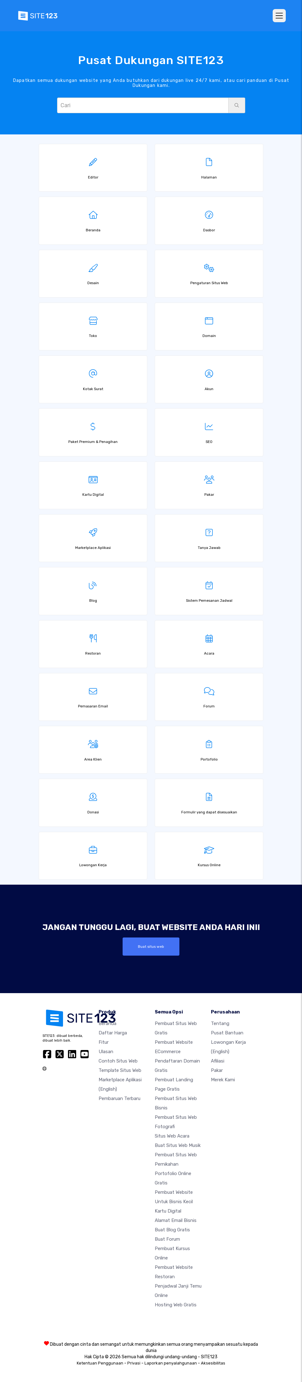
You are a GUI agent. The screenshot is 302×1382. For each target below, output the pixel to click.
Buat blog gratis (172, 1230)
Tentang (220, 1023)
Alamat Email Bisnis (176, 1220)
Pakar (217, 1070)
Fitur (104, 1042)
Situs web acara (172, 1136)
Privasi (133, 1363)
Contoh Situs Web (118, 1061)
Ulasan (106, 1051)
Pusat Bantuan (227, 1033)
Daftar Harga (113, 1033)
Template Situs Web (120, 1070)
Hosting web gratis (176, 1305)
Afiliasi (217, 1061)
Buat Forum (167, 1239)
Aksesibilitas (213, 1363)
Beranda (107, 1023)
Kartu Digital (168, 1211)
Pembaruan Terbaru (119, 1098)
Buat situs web (151, 946)
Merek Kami (223, 1080)
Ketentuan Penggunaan (100, 1363)
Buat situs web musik (178, 1145)
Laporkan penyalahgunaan (170, 1363)
